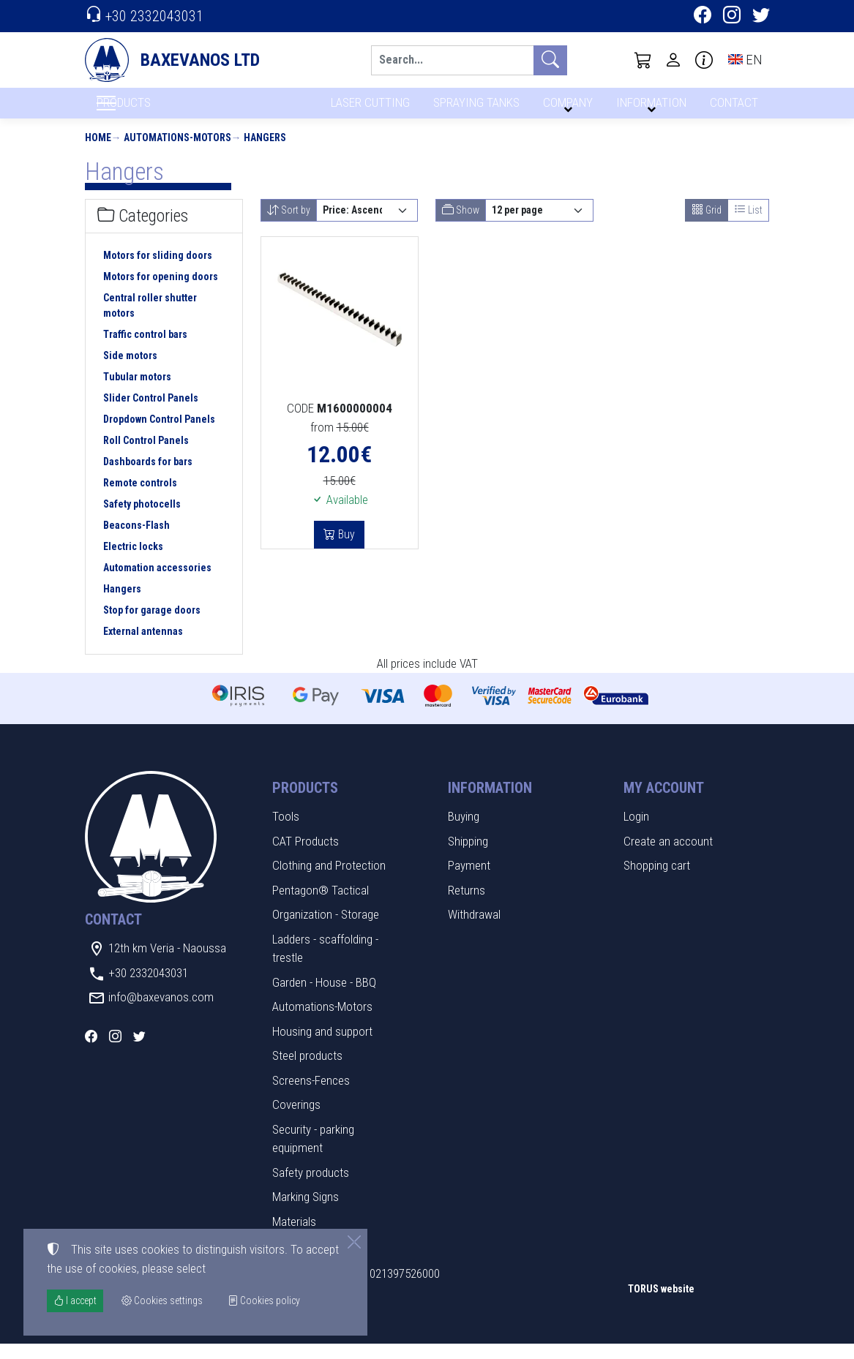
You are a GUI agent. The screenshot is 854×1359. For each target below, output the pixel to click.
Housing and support (322, 1046)
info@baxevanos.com (161, 1012)
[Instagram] (732, 17)
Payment (469, 880)
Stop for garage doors (152, 624)
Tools (285, 831)
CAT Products (305, 855)
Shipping (468, 855)
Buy (345, 550)
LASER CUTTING (366, 108)
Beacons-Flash (136, 540)
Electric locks (133, 561)
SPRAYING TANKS (473, 108)
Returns (466, 904)
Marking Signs (305, 1212)
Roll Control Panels (146, 455)
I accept (75, 1300)
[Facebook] (702, 17)
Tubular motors (137, 391)
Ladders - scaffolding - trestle (325, 963)
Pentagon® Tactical (320, 904)
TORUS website (661, 1303)
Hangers (265, 152)
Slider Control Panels (150, 412)
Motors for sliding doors (157, 270)
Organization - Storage (325, 929)
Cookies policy (264, 1300)
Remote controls (140, 497)
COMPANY (566, 108)
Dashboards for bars (147, 476)
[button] (643, 60)
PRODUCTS (159, 110)
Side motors (130, 370)
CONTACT (733, 108)
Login (636, 831)
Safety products (310, 1187)
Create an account (668, 855)
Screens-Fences (311, 1095)
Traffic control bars (145, 349)
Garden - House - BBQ (324, 997)
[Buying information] (704, 60)
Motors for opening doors (160, 291)
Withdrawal (474, 929)
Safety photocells (142, 518)
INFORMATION (649, 108)
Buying (463, 831)
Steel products (307, 1071)
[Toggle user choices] (673, 60)
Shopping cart (656, 880)
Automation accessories (157, 582)
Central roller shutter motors (150, 320)
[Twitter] (761, 17)
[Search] (452, 60)
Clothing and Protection (329, 880)
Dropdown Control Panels (159, 434)
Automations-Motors (177, 152)
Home (98, 152)
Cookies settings (133, 1337)
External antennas (143, 646)
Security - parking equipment (313, 1153)
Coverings (296, 1120)
